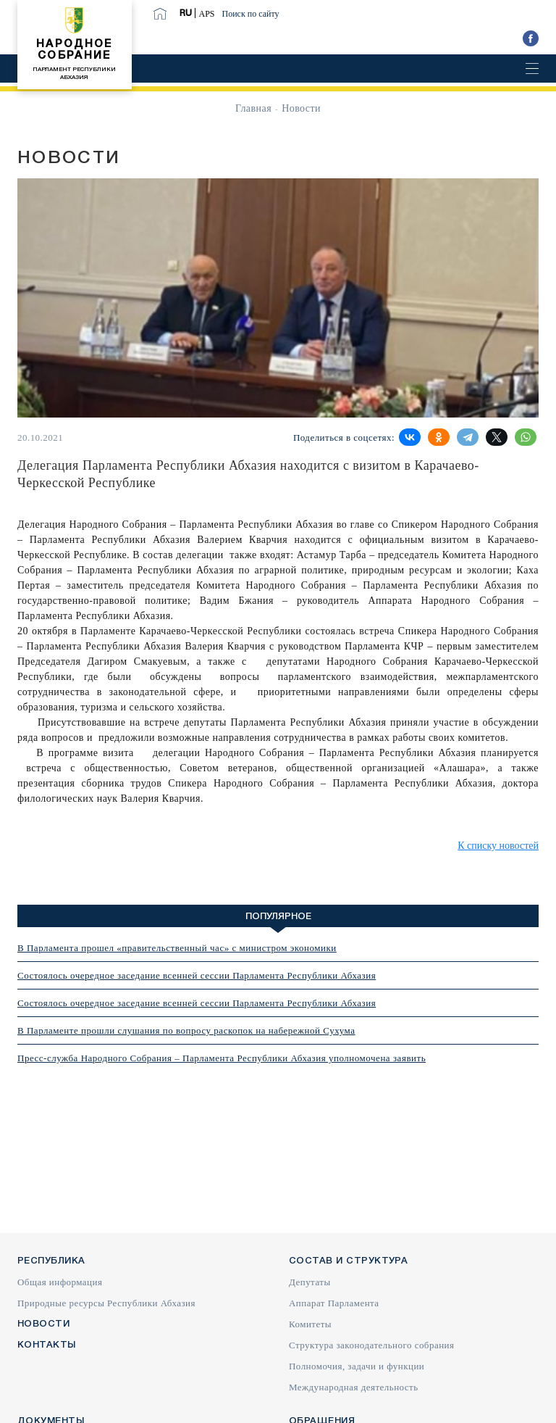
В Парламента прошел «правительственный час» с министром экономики (177, 947)
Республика (51, 1261)
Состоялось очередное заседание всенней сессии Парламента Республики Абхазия (196, 975)
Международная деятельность (353, 1387)
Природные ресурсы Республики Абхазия (106, 1303)
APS (207, 13)
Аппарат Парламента (334, 1303)
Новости (43, 1324)
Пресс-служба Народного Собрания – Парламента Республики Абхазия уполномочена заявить (221, 1058)
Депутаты (310, 1282)
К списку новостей (498, 845)
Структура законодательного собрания (371, 1345)
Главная (253, 108)
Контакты (46, 1345)
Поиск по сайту (250, 13)
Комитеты (310, 1324)
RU (186, 13)
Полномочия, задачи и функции (356, 1366)
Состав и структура (348, 1261)
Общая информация (59, 1282)
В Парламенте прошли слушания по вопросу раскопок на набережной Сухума (186, 1030)
